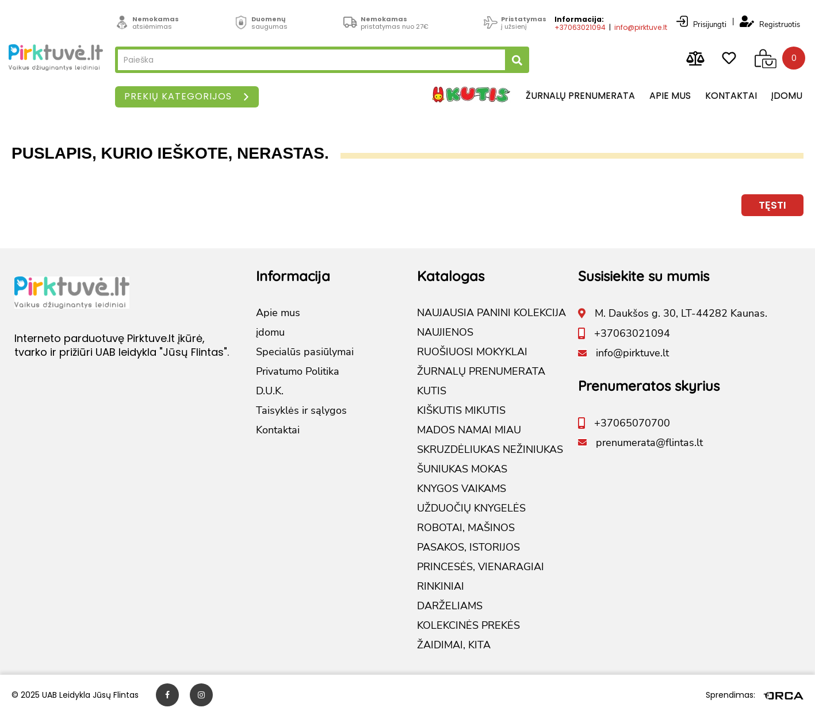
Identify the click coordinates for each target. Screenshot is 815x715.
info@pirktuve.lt (640, 27)
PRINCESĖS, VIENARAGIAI (480, 567)
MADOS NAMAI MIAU (469, 430)
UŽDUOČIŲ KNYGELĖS (471, 508)
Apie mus (670, 95)
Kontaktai (731, 95)
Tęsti (772, 205)
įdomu (786, 95)
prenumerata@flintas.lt (649, 442)
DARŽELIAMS (450, 606)
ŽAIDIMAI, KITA (454, 645)
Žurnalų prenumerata (580, 95)
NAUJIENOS (445, 332)
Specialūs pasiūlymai (305, 352)
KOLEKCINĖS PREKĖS (468, 625)
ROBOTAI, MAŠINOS (466, 528)
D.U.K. (270, 391)
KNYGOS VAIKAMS (461, 488)
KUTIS (431, 391)
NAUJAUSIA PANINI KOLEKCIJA (491, 313)
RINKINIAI (440, 586)
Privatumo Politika (297, 371)
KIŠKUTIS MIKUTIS (461, 410)
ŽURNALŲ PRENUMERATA (481, 371)
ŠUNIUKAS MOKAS (462, 469)
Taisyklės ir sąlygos (301, 410)
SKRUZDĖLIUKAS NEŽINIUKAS (490, 449)
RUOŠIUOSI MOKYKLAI (472, 352)
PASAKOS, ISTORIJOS (468, 547)
